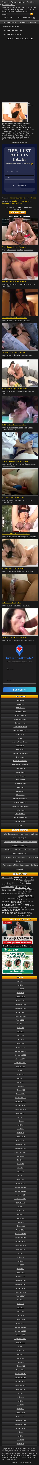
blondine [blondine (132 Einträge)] (6, 883)
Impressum (14, 1462)
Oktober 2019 (20, 1195)
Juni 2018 (20, 1257)
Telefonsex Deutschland (12, 26)
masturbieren (28, 250)
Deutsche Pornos (9, 22)
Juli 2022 (20, 1070)
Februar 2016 (20, 1366)
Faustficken (20, 746)
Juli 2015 (20, 1393)
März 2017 (20, 1315)
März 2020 (20, 1175)
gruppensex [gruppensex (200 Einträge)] (26, 896)
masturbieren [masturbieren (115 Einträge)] (8, 904)
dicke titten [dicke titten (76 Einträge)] (6, 890)
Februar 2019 (20, 1226)
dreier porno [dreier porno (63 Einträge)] (29, 890)
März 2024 (20, 993)
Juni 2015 (20, 1397)
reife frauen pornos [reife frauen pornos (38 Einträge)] (13, 907)
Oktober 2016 (20, 1335)
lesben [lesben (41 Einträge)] (25, 901)
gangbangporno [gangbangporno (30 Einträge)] (22, 893)
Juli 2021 (20, 1117)
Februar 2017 (20, 1319)
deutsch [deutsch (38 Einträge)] (28, 883)
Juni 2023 (20, 1028)
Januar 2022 (20, 1094)
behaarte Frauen (20, 711)
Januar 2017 (20, 1323)
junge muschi (11, 571)
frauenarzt (6, 203)
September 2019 (20, 1199)
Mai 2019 (20, 1214)
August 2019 (20, 1203)
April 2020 (20, 1171)
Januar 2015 (20, 1416)
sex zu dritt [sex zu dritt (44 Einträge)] (21, 914)
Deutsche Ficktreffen (28, 22)
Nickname (10, 669)
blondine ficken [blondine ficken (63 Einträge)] (18, 883)
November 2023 (20, 1008)
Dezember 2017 (20, 1280)
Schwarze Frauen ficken (20, 806)
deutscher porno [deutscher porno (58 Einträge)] (7, 887)
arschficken (17, 606)
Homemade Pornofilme (20, 764)
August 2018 (20, 1249)
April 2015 (20, 1405)
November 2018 (20, 1238)
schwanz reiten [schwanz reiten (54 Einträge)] (28, 909)
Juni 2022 (20, 1074)
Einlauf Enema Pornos (20, 742)
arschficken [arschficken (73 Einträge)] (29, 879)
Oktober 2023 (20, 1012)
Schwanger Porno (20, 802)
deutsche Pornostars (20, 730)
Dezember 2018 (20, 1234)
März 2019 (20, 1222)
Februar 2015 (20, 1413)
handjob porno (12, 464)
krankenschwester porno (26, 464)
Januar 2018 (20, 1276)
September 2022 (20, 1063)
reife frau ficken (29, 640)
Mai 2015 (20, 1401)
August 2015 (20, 1389)
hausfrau (10, 640)
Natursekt (20, 787)
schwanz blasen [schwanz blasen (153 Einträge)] (11, 909)
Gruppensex (20, 757)
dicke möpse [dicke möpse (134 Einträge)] (22, 887)
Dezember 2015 (20, 1374)
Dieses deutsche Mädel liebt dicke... (14, 352)
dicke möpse (18, 321)
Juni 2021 (20, 1121)
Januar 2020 (20, 1183)
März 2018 (20, 1269)
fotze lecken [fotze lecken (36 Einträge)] (13, 893)
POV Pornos (20, 795)
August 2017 (20, 1296)
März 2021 (20, 1133)
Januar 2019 (20, 1230)
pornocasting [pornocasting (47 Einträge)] (29, 905)
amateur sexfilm (12, 284)
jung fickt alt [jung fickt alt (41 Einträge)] (5, 901)
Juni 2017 (20, 1304)
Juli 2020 (20, 1160)
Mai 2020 (20, 1168)
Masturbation (20, 780)
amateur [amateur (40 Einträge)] (16, 877)
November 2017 (20, 1284)
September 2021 (20, 1109)
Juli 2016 (20, 1346)
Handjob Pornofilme (20, 761)
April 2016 (20, 1358)
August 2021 (20, 1113)
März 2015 (20, 1409)
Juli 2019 (20, 1206)
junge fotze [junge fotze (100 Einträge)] (24, 899)
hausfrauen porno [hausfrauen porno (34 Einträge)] (13, 898)
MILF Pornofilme (20, 783)
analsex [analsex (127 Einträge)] (18, 879)
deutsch (9, 321)
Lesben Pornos (20, 776)
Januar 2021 (20, 1140)
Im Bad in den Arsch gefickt (11, 603)
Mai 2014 (20, 1436)
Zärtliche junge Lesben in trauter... (14, 568)
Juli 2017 (20, 1300)
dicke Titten (20, 734)
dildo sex (29, 500)
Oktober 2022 (20, 1059)
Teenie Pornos (20, 814)
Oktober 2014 (20, 1428)
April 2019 (20, 1218)
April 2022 (20, 1082)
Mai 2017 (20, 1308)
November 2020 (20, 1148)
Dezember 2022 (20, 1051)
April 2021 (20, 1129)
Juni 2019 (20, 1210)
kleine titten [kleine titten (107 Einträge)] (16, 901)
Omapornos (20, 791)
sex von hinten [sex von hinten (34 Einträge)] (28, 912)
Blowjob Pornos (20, 715)
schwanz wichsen (9, 466)
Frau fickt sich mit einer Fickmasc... (14, 247)
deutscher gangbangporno (23, 355)
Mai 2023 (20, 1032)
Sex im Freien (20, 810)
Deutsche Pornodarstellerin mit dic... (14, 318)
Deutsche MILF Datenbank (13, 30)
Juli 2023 (20, 1024)
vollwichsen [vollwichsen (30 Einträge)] (29, 913)
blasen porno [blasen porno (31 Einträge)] (27, 881)
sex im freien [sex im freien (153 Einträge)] (9, 913)
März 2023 (20, 1039)
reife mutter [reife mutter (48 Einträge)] (24, 907)
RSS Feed (21, 17)
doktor (27, 201)
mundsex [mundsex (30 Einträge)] (27, 904)
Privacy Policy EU (26, 1462)
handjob (20, 250)
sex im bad (26, 606)
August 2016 (20, 1343)
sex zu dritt (12, 429)
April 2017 (20, 1311)
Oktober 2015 (20, 1381)
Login (11, 17)
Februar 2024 (20, 997)
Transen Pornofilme (20, 817)
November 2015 (20, 1378)
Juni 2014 (20, 1432)
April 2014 (20, 1440)
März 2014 (20, 1444)
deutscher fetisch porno (15, 428)
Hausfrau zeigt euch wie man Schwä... (15, 637)
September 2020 (20, 1152)
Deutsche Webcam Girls (12, 34)
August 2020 (20, 1156)
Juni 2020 (20, 1164)
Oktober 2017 (20, 1288)
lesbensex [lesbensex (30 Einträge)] (30, 901)
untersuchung (17, 203)
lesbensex (20, 571)
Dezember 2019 (20, 1187)
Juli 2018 (20, 1253)
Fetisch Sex (31, 198)
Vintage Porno (20, 821)
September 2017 (20, 1292)
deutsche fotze (18, 201)
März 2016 (20, 1362)
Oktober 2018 (20, 1241)
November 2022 (20, 1055)
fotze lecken (11, 391)
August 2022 (20, 1067)
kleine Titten (20, 772)
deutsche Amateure (17, 198)
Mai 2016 (20, 1354)
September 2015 (20, 1385)
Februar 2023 (20, 1043)
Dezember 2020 (20, 1144)
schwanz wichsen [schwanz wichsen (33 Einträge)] (27, 910)
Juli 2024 (20, 981)
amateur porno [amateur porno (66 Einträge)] (26, 877)
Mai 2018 (20, 1261)
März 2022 (20, 1086)
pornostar (27, 321)
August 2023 (20, 1020)
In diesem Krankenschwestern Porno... (15, 461)
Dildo (20, 738)
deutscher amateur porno (15, 500)
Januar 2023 (20, 1047)
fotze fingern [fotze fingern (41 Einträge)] (5, 893)
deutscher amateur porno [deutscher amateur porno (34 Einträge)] (19, 885)
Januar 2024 (20, 1000)
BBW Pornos (20, 708)
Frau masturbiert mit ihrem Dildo (13, 497)
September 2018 (20, 1245)
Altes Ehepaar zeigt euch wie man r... (15, 388)
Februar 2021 (20, 1136)
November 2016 (20, 1331)
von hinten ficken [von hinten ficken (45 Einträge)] (24, 915)
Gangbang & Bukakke (20, 753)
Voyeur (20, 825)
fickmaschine (11, 250)
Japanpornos (20, 768)
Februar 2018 (20, 1273)
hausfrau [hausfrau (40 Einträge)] (4, 898)
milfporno (33, 537)
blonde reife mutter (25, 284)
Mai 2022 (20, 1078)
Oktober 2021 (20, 1105)
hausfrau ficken (22, 391)
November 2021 (20, 1102)
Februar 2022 (20, 1090)
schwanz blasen (8, 357)
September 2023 (20, 1016)
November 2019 (20, 1191)
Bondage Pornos (20, 719)
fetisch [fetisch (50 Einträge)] (28, 892)
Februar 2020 (20, 1179)
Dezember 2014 (20, 1420)
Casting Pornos (20, 723)
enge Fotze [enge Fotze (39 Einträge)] (21, 892)
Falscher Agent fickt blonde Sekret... (14, 281)
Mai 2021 (20, 1125)
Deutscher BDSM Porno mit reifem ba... (15, 534)
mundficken (18, 640)
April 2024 (20, 989)
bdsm (9, 537)
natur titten (29, 571)
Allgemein (20, 700)
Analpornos (20, 704)
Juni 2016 (20, 1350)
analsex (9, 606)
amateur (9, 355)
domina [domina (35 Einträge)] (20, 889)
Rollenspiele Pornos (20, 798)
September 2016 (20, 1339)
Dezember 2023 (20, 1004)
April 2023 (20, 1035)
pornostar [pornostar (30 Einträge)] (3, 907)
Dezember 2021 (20, 1098)
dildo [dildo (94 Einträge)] (14, 890)
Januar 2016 (20, 1370)
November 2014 (20, 1424)
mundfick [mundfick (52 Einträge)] (20, 904)
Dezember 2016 (20, 1327)
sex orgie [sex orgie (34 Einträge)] (20, 912)
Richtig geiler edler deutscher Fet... (14, 425)
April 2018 (20, 1265)
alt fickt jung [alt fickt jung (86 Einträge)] (7, 877)
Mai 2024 (20, 985)
